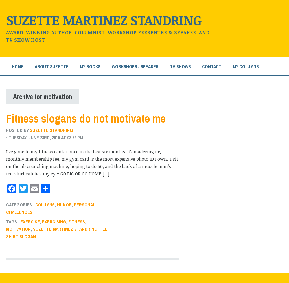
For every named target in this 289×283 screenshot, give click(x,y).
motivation (18, 229)
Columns (45, 205)
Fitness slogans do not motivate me (86, 118)
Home (17, 66)
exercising (54, 222)
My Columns (246, 66)
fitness (76, 222)
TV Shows (180, 66)
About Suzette (52, 66)
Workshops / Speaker (135, 66)
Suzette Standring (51, 130)
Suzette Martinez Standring (104, 20)
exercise (30, 222)
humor (64, 205)
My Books (90, 66)
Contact (212, 66)
